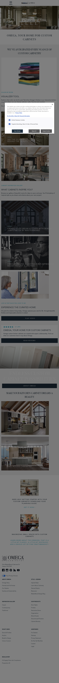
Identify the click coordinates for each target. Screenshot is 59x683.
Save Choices (17, 131)
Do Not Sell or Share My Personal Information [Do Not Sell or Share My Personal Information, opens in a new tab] (18, 116)
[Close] (52, 104)
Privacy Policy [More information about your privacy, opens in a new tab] (18, 113)
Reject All (34, 131)
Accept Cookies (46, 131)
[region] (29, 118)
